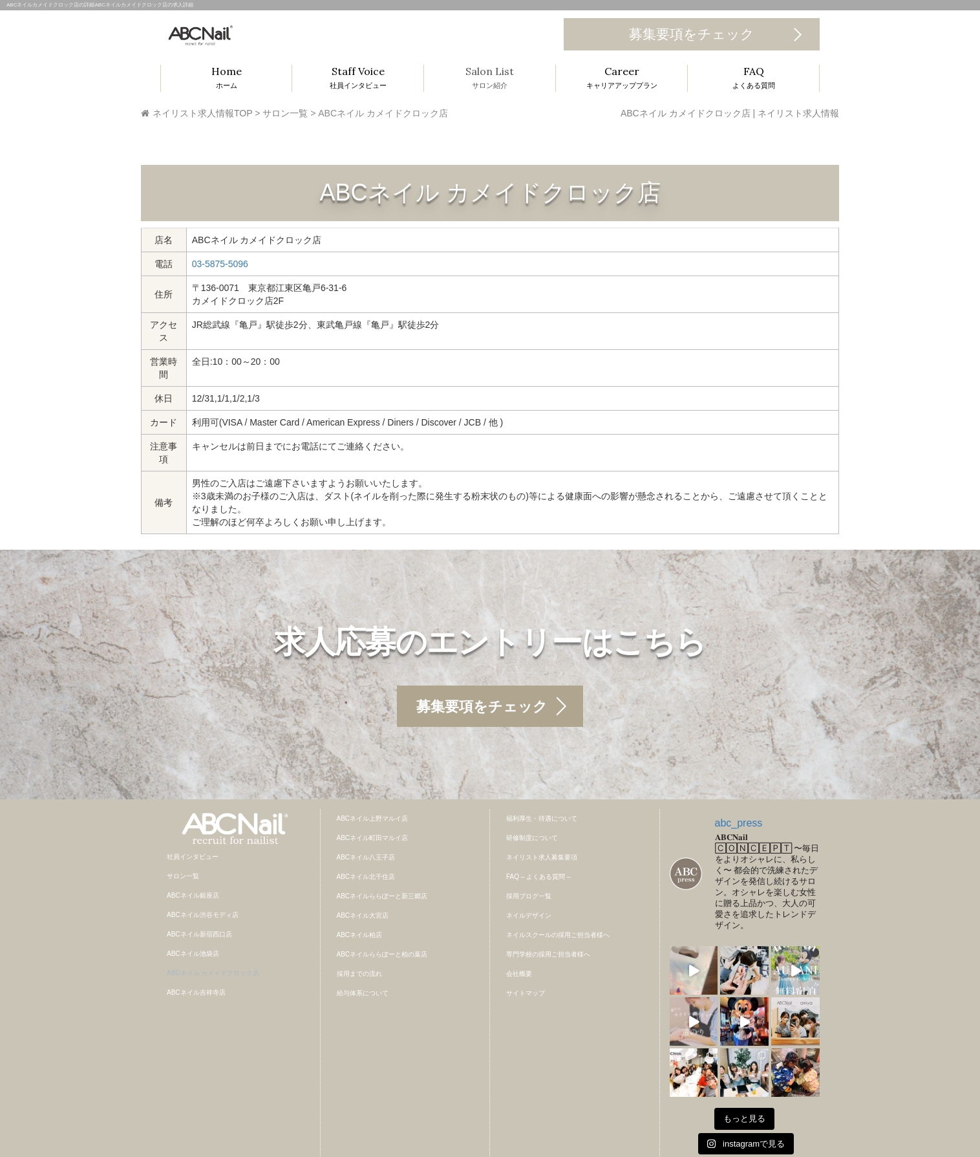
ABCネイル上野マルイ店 (373, 818)
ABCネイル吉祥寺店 (196, 992)
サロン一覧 (183, 876)
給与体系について (363, 993)
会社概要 (519, 973)
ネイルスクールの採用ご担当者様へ (558, 934)
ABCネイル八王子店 (366, 857)
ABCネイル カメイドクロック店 (213, 973)
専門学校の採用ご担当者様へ (548, 954)
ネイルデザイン (528, 915)
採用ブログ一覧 (528, 896)
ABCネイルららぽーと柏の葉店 (382, 954)
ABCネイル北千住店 (366, 876)
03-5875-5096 (220, 264)
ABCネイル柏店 (360, 934)
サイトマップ (525, 993)
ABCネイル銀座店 (193, 895)
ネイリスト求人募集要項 (541, 857)
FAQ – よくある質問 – (538, 876)
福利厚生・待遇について (541, 818)
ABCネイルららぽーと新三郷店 (382, 896)
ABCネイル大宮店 (363, 915)
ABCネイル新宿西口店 (199, 934)
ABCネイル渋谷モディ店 (203, 914)
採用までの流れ (359, 973)
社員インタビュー (192, 856)
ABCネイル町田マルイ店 (373, 837)
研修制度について (532, 837)
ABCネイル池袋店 (193, 953)
